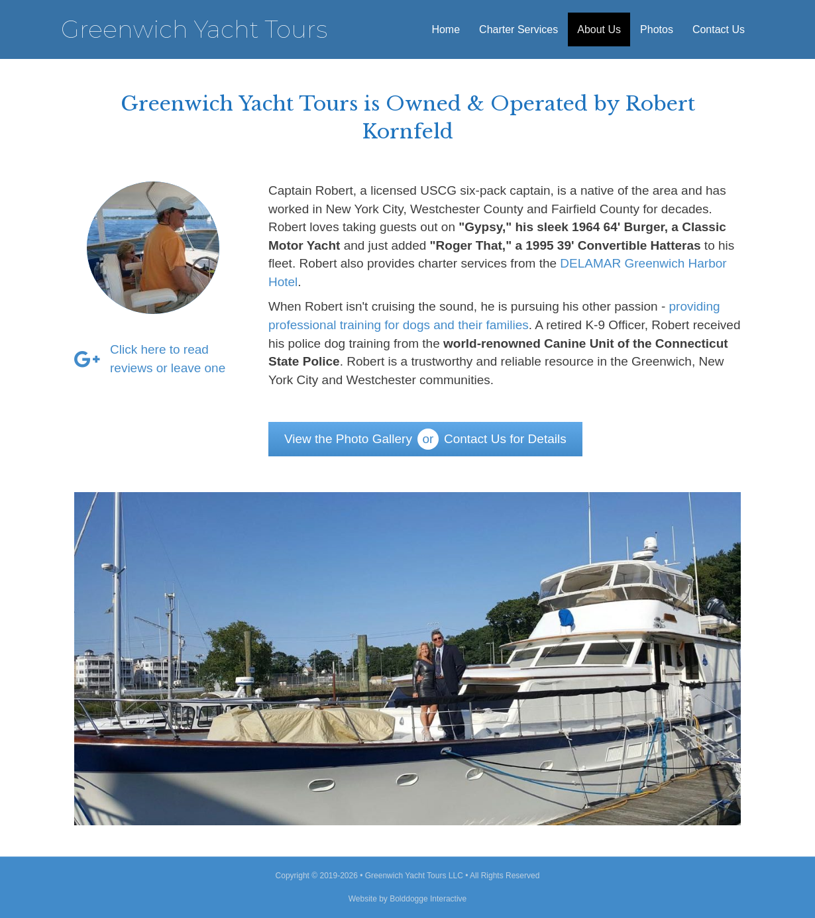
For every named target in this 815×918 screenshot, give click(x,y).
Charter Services (518, 29)
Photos (656, 29)
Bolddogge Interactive (428, 898)
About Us (599, 29)
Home (445, 29)
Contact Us (718, 29)
